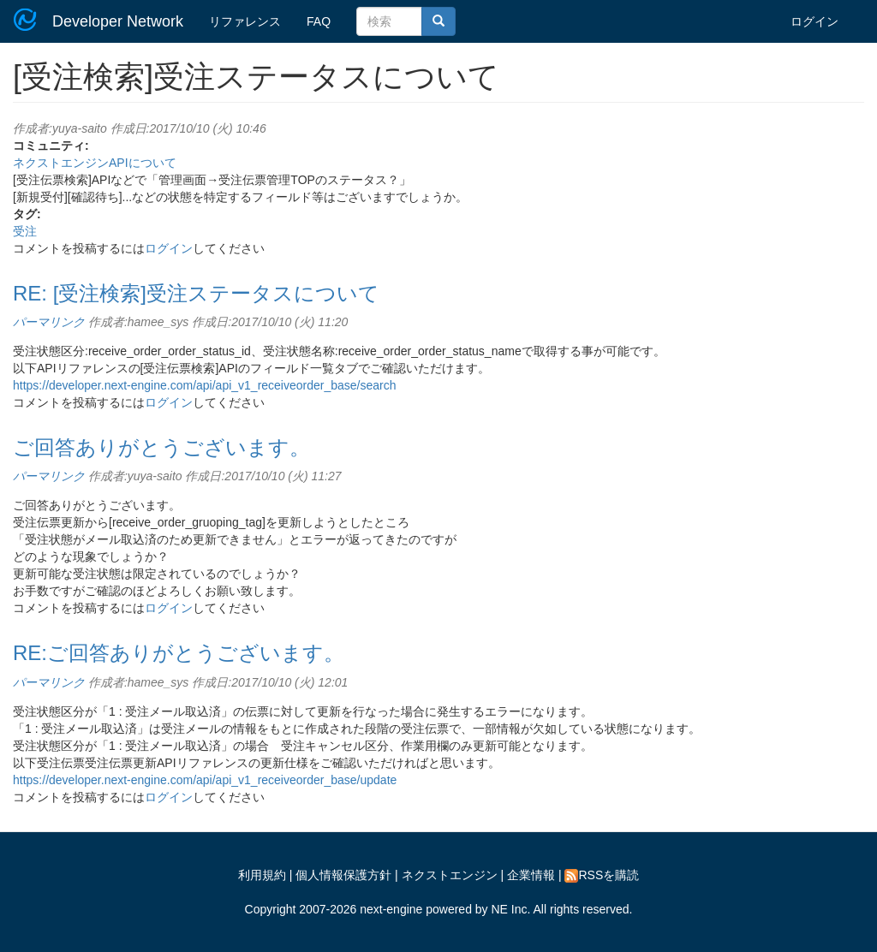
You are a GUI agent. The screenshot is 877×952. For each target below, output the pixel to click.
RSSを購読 (601, 875)
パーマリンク (49, 322)
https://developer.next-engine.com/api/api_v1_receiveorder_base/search (205, 385)
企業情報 (531, 875)
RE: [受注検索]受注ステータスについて (196, 293)
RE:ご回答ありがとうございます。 (178, 652)
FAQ (319, 21)
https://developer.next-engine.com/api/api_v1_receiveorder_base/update (205, 780)
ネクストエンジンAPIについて (94, 163)
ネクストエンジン (450, 875)
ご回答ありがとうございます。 (161, 447)
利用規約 (262, 875)
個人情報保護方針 (343, 875)
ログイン (814, 21)
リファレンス (245, 21)
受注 (25, 231)
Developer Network (117, 21)
